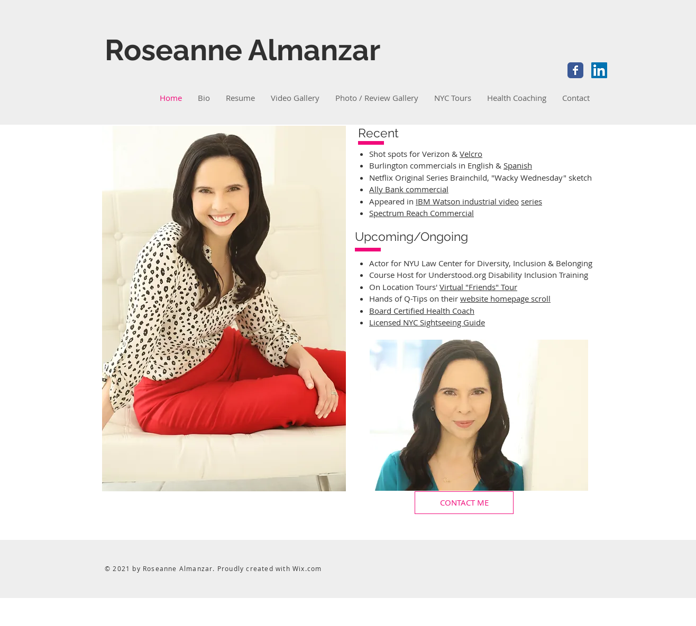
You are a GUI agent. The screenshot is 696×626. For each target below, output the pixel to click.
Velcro (471, 153)
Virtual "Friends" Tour (478, 287)
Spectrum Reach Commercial (421, 213)
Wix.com (307, 568)
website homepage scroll (505, 298)
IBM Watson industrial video (467, 201)
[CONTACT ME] (464, 502)
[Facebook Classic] (575, 70)
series (531, 201)
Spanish (517, 165)
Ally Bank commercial (408, 189)
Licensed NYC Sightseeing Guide (427, 322)
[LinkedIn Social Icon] (599, 70)
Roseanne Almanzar (242, 50)
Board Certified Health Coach (421, 310)
